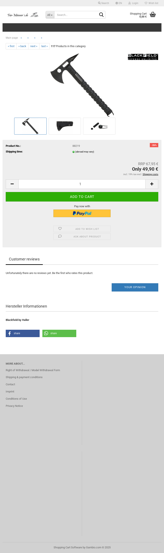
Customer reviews (24, 259)
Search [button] (103, 3)
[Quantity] (82, 184)
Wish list (151, 3)
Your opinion (135, 287)
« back (22, 46)
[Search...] (50, 15)
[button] (118, 3)
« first (11, 46)
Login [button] (133, 3)
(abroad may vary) (84, 151)
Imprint (10, 391)
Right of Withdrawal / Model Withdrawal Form (33, 370)
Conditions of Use (16, 398)
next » (33, 46)
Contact (10, 384)
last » (44, 46)
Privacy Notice (14, 405)
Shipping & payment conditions (24, 377)
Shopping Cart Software (68, 547)
